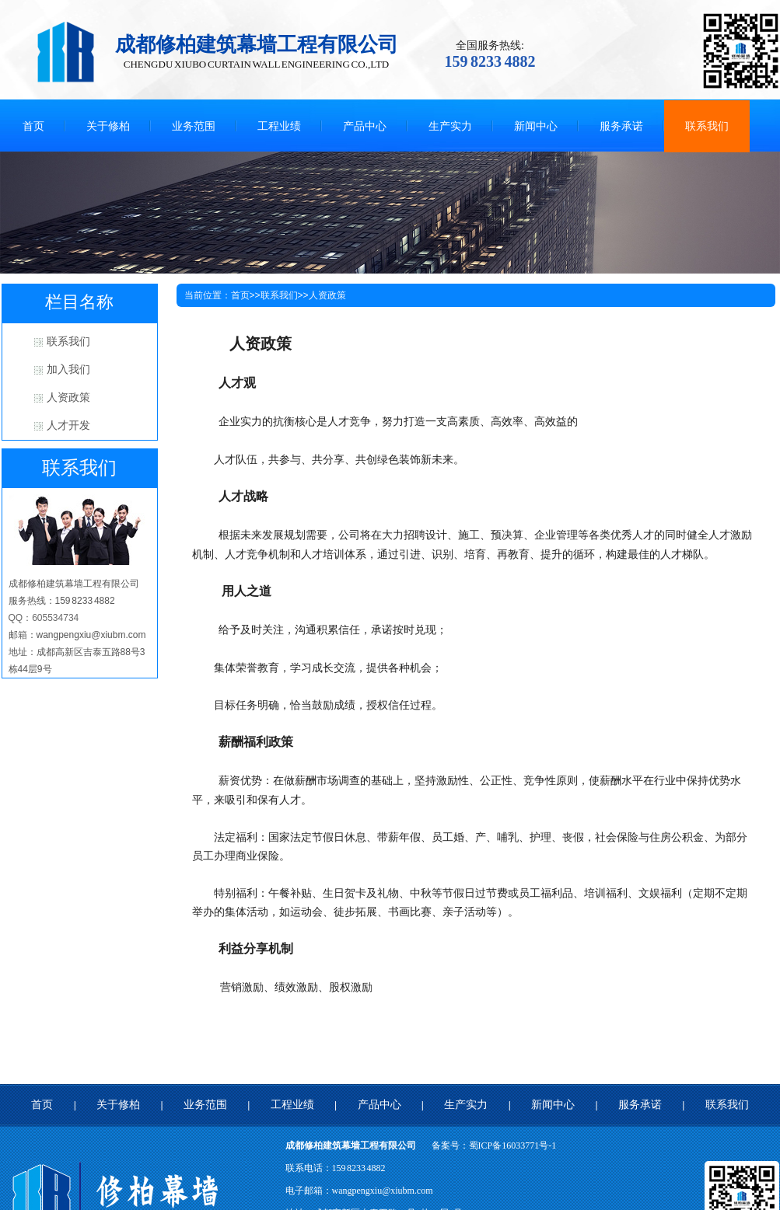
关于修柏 (118, 1105)
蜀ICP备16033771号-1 (513, 1145)
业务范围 (205, 1105)
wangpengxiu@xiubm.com (382, 1190)
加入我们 (68, 369)
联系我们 (68, 341)
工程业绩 (292, 1105)
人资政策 (68, 397)
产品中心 (379, 1105)
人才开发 (68, 425)
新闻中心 (553, 1105)
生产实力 (466, 1105)
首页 (240, 295)
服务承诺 (640, 1105)
